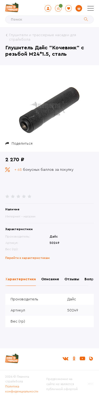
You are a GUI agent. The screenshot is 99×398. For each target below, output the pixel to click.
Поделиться (22, 143)
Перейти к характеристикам (27, 257)
